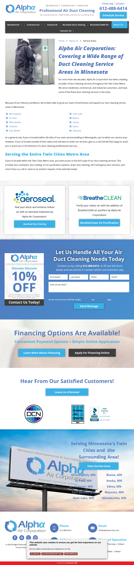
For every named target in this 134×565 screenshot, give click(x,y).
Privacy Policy (86, 300)
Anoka (76, 122)
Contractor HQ (71, 563)
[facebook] (14, 538)
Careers (120, 3)
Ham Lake (77, 113)
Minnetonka (15, 122)
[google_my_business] (21, 538)
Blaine (76, 118)
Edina (75, 126)
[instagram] (35, 538)
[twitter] (28, 538)
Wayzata (77, 130)
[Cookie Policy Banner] (67, 548)
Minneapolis (15, 113)
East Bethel (14, 130)
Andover (13, 126)
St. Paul (12, 118)
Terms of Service (101, 300)
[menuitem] (15, 24)
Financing (107, 3)
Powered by (61, 563)
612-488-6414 (91, 266)
